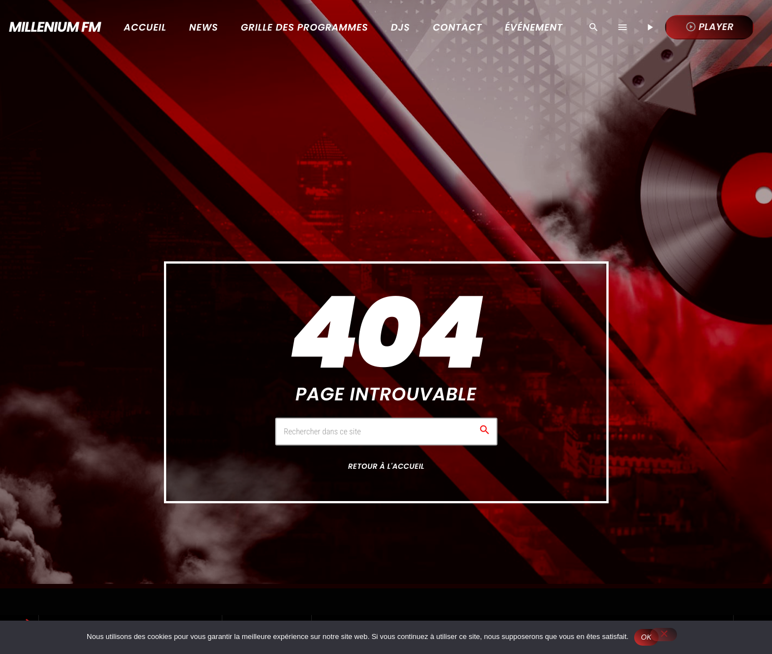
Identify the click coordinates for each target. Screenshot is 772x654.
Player (709, 26)
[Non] (663, 634)
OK (646, 637)
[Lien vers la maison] (51, 27)
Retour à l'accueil (386, 466)
